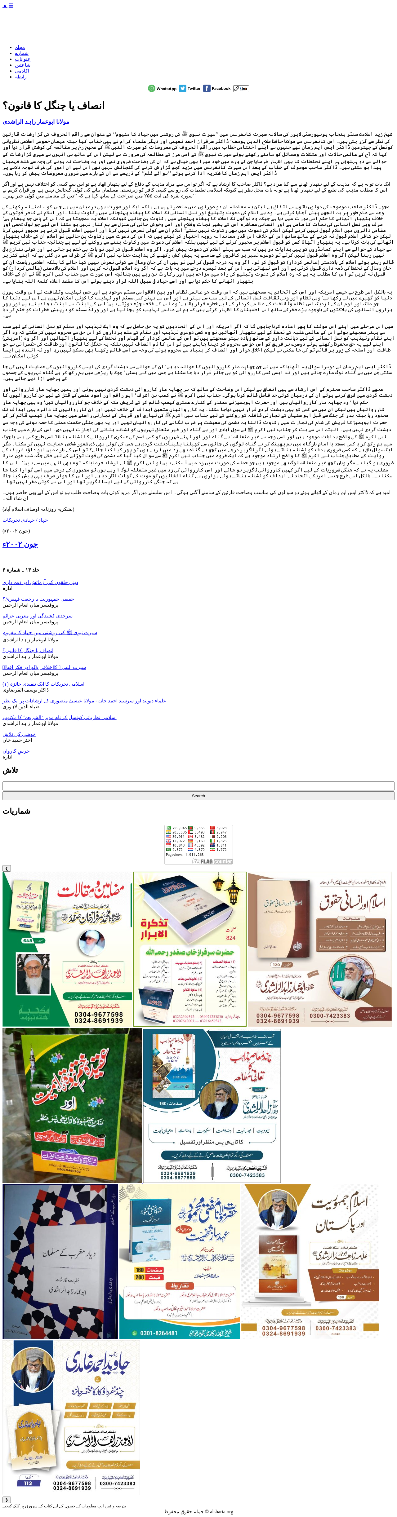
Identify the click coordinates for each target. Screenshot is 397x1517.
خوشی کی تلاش (19, 734)
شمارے (22, 53)
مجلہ (20, 47)
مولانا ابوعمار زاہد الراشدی (35, 121)
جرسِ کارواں (16, 751)
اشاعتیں (23, 65)
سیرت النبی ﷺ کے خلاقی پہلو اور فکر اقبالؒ (44, 667)
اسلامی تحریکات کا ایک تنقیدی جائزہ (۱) (43, 684)
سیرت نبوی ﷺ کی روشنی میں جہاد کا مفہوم (49, 632)
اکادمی (22, 70)
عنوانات (23, 59)
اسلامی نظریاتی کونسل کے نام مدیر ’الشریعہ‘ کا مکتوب (59, 717)
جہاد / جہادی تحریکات (25, 520)
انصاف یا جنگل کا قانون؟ (27, 650)
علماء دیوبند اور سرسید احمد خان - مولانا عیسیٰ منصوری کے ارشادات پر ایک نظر (84, 700)
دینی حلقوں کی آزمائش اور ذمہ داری (40, 582)
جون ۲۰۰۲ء (20, 544)
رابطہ (21, 76)
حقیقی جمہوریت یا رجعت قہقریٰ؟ (38, 599)
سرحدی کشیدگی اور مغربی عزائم (37, 615)
